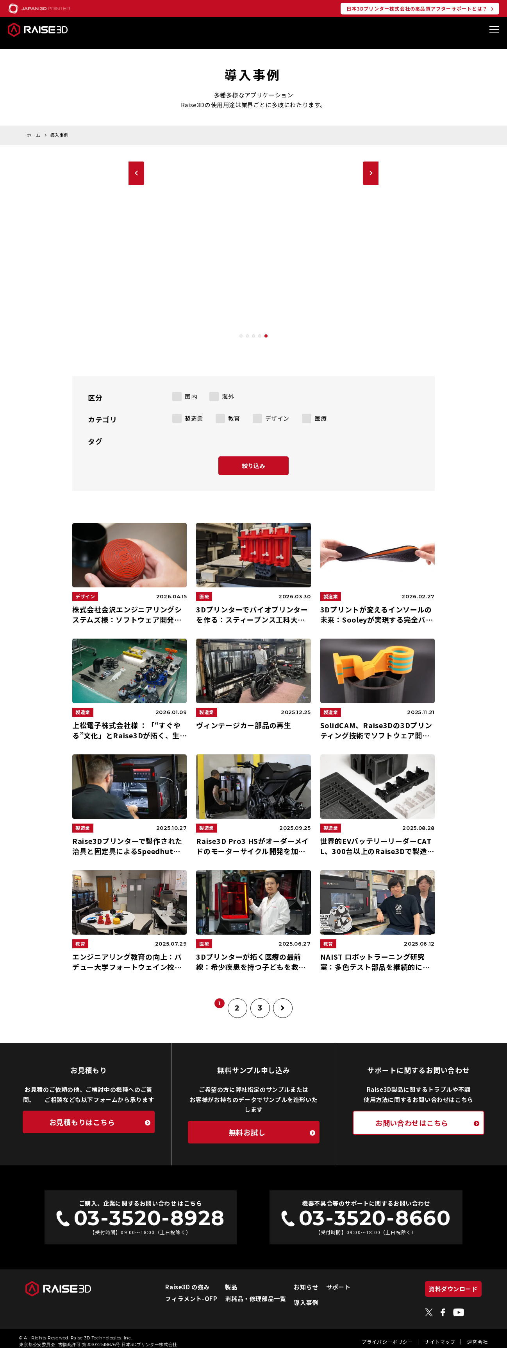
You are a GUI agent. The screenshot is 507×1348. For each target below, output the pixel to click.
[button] (241, 329)
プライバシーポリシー (387, 1335)
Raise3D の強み (177, 1280)
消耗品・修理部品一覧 (245, 1292)
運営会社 (477, 1335)
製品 (221, 1280)
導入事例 (296, 1296)
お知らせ (296, 1280)
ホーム (34, 129)
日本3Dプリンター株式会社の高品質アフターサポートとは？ (416, 8)
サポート (328, 1280)
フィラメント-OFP (181, 1292)
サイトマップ (440, 1335)
